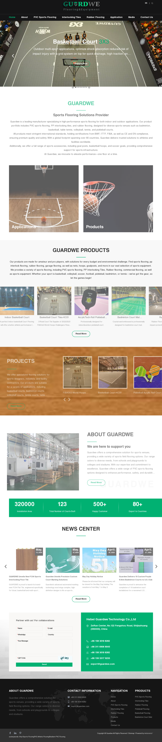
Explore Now (81, 64)
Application (116, 17)
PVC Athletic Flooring (41, 737)
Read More (81, 334)
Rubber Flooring (95, 17)
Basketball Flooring (142, 713)
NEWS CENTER (81, 529)
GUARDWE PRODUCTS (81, 250)
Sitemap (131, 733)
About (24, 17)
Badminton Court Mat (143, 717)
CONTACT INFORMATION (84, 691)
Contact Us (147, 17)
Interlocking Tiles (71, 17)
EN (146, 3)
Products (114, 717)
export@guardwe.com (103, 664)
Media (131, 17)
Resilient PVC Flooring (57, 737)
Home (12, 17)
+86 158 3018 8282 (100, 653)
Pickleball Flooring (142, 709)
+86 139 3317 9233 (100, 658)
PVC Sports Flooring (45, 17)
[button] (75, 87)
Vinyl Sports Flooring (26, 737)
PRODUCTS (142, 691)
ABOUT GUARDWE (21, 691)
